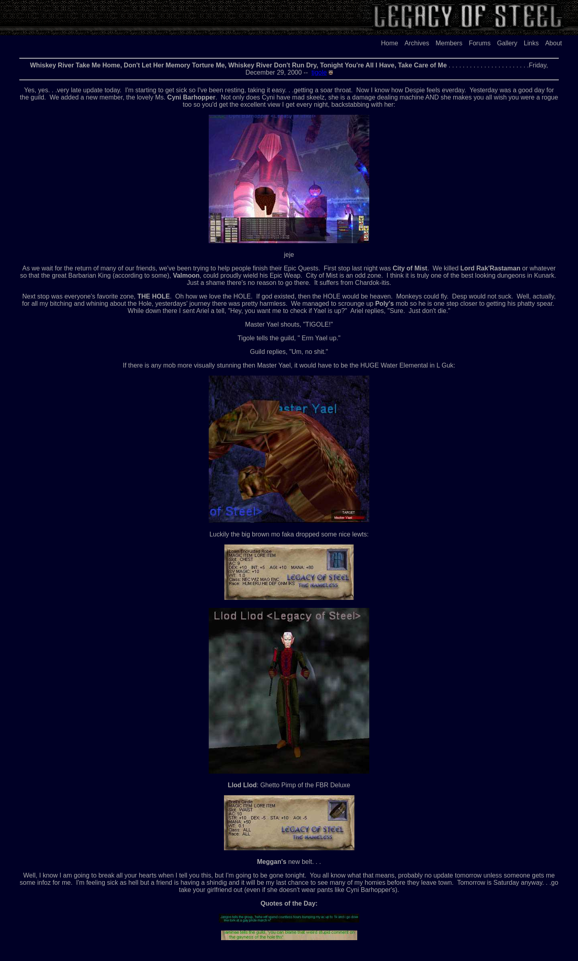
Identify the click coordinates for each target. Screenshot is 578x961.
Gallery (507, 43)
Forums (479, 43)
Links (531, 43)
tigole (319, 72)
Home (389, 43)
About (553, 43)
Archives (417, 43)
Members (449, 43)
